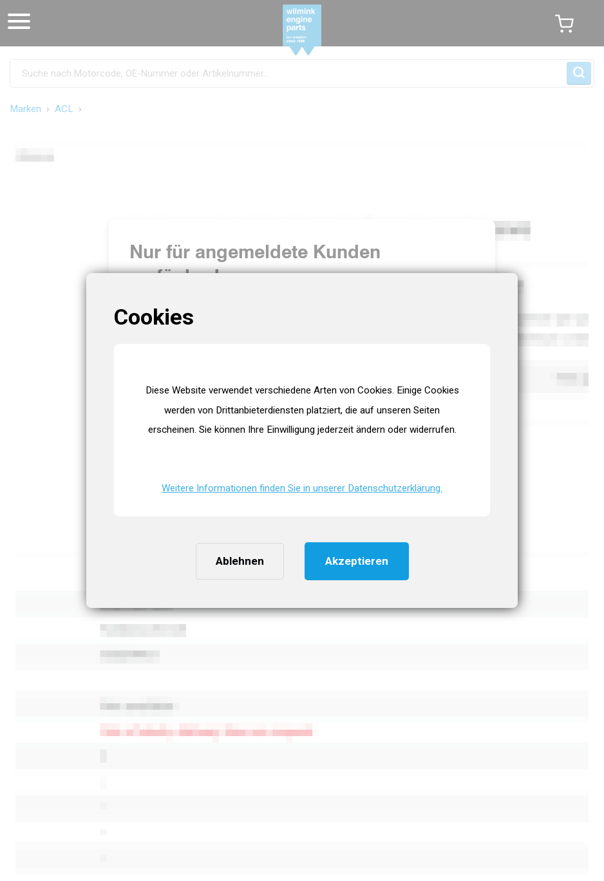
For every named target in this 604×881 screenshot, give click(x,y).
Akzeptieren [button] (356, 560)
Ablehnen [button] (240, 560)
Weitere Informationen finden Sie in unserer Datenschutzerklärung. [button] (302, 488)
